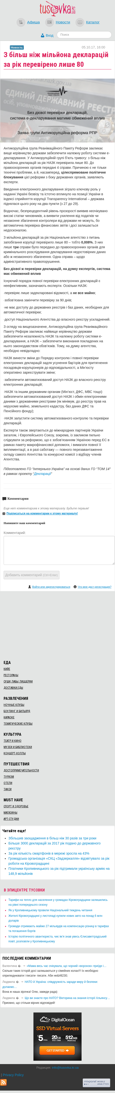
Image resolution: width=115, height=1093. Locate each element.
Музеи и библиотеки (18, 747)
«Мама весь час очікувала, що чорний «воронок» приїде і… (67, 966)
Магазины (10, 812)
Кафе (7, 669)
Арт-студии (11, 819)
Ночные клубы (14, 705)
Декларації (42, 474)
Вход (49, 35)
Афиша (33, 22)
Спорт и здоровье (16, 806)
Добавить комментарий (31, 575)
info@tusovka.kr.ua (65, 1067)
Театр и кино (12, 740)
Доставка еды (13, 687)
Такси (8, 789)
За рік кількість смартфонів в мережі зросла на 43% (48, 853)
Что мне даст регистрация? (94, 586)
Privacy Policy (13, 1075)
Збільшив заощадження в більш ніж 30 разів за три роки (52, 838)
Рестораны (11, 675)
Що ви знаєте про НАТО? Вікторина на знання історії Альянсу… (67, 998)
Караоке (9, 717)
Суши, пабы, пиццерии (18, 681)
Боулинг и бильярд (17, 711)
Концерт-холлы (15, 753)
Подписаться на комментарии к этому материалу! (42, 513)
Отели (8, 783)
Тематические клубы (18, 723)
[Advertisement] (57, 625)
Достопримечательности (21, 770)
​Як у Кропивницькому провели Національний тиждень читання (50, 910)
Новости (63, 22)
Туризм (9, 776)
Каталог (93, 22)
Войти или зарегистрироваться (51, 586)
